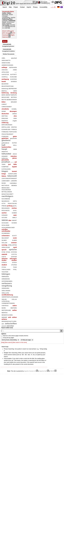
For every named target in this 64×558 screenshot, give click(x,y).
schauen (5, 223)
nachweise (6, 198)
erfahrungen (7, 124)
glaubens (6, 140)
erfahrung (5, 122)
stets (4, 256)
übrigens (5, 276)
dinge (14, 113)
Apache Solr (43, 371)
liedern (14, 180)
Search (5, 7)
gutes (14, 143)
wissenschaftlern (9, 321)
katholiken (6, 169)
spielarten (12, 245)
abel (3, 58)
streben (14, 260)
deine (4, 111)
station (14, 252)
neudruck (5, 201)
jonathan (6, 162)
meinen (14, 185)
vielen (4, 299)
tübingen (6, 274)
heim (15, 149)
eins (15, 118)
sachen (4, 213)
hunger (4, 156)
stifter (14, 256)
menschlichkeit (6, 189)
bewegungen (12, 99)
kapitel (14, 167)
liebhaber (6, 180)
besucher (5, 97)
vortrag (5, 305)
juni (9, 164)
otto (3, 203)
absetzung (6, 62)
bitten (4, 102)
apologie (5, 72)
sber (9, 220)
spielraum (6, 247)
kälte (15, 164)
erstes (14, 127)
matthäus (5, 185)
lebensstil (12, 176)
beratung (14, 93)
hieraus (5, 151)
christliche (5, 109)
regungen (6, 208)
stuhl (4, 267)
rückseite (6, 210)
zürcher (10, 326)
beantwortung (8, 86)
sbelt (14, 217)
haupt (4, 149)
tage (15, 267)
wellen (14, 310)
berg (4, 95)
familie (14, 129)
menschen (5, 187)
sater (15, 215)
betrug (14, 97)
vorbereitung (5, 301)
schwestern (6, 235)
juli (16, 162)
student (4, 265)
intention (14, 156)
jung (3, 164)
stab (3, 252)
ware (4, 308)
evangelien (6, 129)
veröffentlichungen (10, 297)
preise (4, 205)
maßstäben (13, 183)
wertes (4, 312)
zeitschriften (11, 323)
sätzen (4, 217)
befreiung (13, 88)
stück (14, 262)
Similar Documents (8, 54)
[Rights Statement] (8, 36)
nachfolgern (7, 196)
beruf (8, 95)
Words (5, 41)
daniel (14, 109)
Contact (22, 7)
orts (15, 201)
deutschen (5, 113)
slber (14, 240)
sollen (4, 242)
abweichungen (7, 65)
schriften (5, 229)
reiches (14, 208)
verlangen (6, 290)
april (16, 72)
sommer (14, 242)
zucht (4, 326)
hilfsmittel (6, 154)
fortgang (13, 131)
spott (15, 247)
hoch (15, 154)
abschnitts (6, 60)
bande (4, 81)
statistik (4, 254)
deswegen (13, 111)
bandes (14, 81)
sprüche (13, 249)
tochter (5, 272)
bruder (14, 102)
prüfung (9, 206)
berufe (14, 95)
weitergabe (6, 310)
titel (15, 269)
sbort (14, 220)
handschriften (6, 147)
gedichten (5, 138)
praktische (12, 203)
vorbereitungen (8, 303)
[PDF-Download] (9, 34)
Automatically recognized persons (8, 45)
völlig (14, 299)
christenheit (7, 106)
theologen (6, 269)
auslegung (5, 79)
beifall (4, 91)
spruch (4, 250)
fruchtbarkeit (7, 134)
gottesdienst (5, 143)
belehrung (5, 93)
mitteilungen (7, 191)
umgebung (6, 279)
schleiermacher (8, 227)
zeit (3, 324)
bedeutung (5, 88)
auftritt (13, 74)
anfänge (4, 67)
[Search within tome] (8, 31)
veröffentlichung (7, 295)
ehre (15, 116)
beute (4, 99)
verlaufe (5, 293)
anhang (5, 69)
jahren (14, 158)
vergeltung (7, 286)
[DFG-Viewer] (6, 33)
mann (4, 183)
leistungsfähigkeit (9, 178)
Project (16, 7)
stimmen (5, 258)
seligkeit (5, 238)
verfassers (7, 283)
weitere (13, 308)
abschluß (14, 58)
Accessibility (43, 7)
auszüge (13, 79)
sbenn (5, 220)
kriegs (4, 174)
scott (14, 235)
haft (3, 145)
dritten (4, 116)
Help (10, 7)
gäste (15, 136)
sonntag (4, 245)
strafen (4, 260)
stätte (14, 254)
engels (15, 121)
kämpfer (5, 166)
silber (4, 240)
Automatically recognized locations (8, 50)
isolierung (5, 158)
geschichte (13, 138)
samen (14, 213)
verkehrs (5, 288)
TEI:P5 (52, 371)
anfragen (13, 67)
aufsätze (5, 74)
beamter (5, 84)
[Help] (2, 342)
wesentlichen (7, 315)
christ (4, 104)
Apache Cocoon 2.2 (30, 371)
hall (15, 145)
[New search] (8, 342)
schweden (6, 233)
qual (15, 205)
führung (5, 136)
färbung (5, 131)
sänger (4, 215)
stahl (8, 252)
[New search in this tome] (20, 342)
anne (15, 69)
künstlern (12, 173)
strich (4, 262)
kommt (14, 171)
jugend (12, 162)
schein (14, 223)
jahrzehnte (5, 160)
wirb (9, 317)
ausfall (5, 77)
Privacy (35, 7)
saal (15, 210)
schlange (5, 225)
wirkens (4, 319)
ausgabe (13, 77)
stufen (14, 265)
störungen (13, 258)
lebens (4, 176)
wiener (4, 317)
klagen (5, 171)
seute (15, 238)
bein (15, 91)
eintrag (5, 120)
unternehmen (7, 281)
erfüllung (6, 127)
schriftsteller (6, 231)
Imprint (29, 7)
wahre (15, 305)
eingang (5, 118)
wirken (14, 317)
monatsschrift (7, 194)
